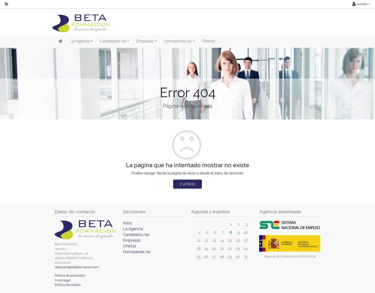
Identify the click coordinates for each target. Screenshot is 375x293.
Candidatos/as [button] (113, 41)
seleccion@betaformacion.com (77, 267)
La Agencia (133, 229)
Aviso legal (62, 280)
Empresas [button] (145, 41)
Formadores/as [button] (178, 41)
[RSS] (6, 4)
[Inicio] (60, 41)
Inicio (127, 223)
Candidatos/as (136, 234)
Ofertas (208, 41)
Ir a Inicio (187, 184)
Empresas (132, 240)
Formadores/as (137, 252)
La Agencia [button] (80, 41)
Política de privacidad (70, 275)
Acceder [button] (360, 4)
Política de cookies (68, 285)
